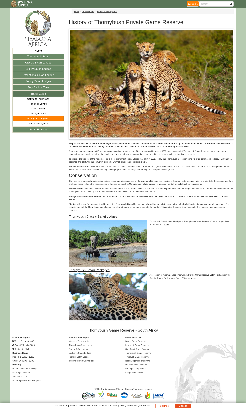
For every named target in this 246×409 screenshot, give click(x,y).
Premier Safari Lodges (79, 357)
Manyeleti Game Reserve (137, 345)
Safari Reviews (38, 129)
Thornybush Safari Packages (89, 270)
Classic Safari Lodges (38, 62)
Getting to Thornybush (38, 99)
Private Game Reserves (136, 365)
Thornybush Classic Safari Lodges (93, 216)
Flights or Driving (38, 104)
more (166, 224)
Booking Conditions (21, 372)
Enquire (193, 3)
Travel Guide (38, 93)
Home (38, 50)
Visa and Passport (20, 376)
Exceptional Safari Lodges (38, 75)
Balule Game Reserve (135, 341)
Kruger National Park (135, 372)
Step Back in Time (38, 87)
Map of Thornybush (38, 123)
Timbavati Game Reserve (137, 357)
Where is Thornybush (78, 341)
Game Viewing (38, 108)
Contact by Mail (21, 349)
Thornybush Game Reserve (138, 353)
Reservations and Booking (24, 368)
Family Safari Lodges (38, 81)
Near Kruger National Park (137, 361)
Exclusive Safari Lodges (80, 353)
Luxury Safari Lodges (38, 68)
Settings (164, 405)
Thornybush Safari (38, 56)
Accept (183, 405)
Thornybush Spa (38, 113)
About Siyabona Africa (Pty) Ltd (26, 380)
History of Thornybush (38, 118)
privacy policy (119, 405)
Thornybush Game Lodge (80, 345)
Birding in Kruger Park (135, 368)
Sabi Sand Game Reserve (137, 349)
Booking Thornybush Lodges (138, 389)
